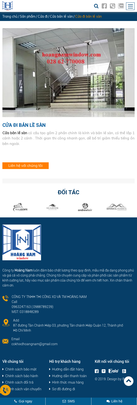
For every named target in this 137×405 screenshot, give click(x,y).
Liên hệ (116, 401)
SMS (71, 401)
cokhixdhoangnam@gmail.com (34, 344)
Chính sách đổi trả (19, 382)
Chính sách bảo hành (21, 376)
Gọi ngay (25, 401)
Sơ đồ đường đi (63, 389)
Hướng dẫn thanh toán (69, 376)
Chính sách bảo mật (21, 369)
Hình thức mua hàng (68, 382)
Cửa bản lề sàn (14, 133)
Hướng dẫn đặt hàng (68, 369)
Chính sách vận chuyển (23, 389)
